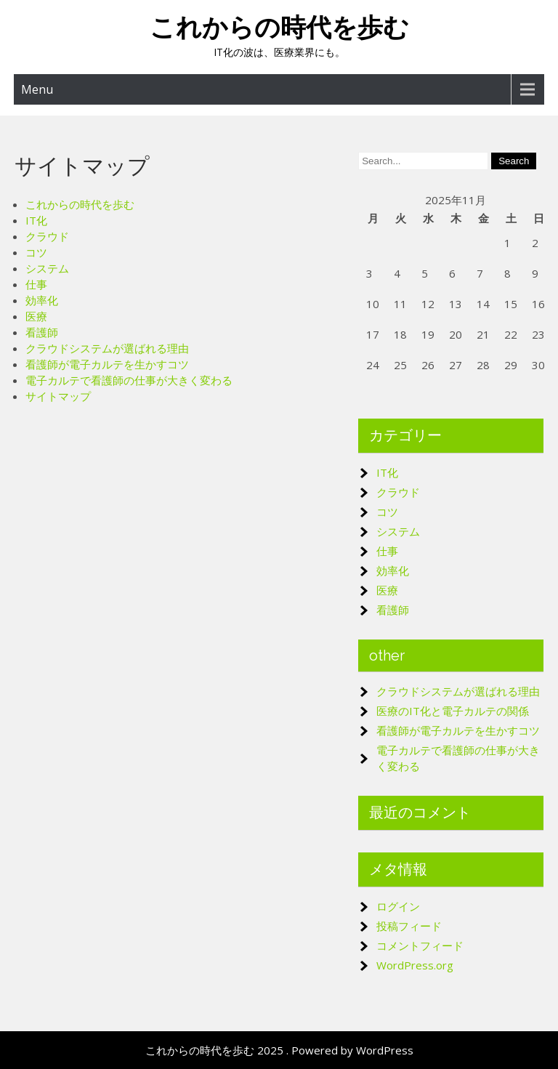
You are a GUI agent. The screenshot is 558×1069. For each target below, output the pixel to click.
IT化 (36, 220)
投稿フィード (409, 926)
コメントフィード (420, 945)
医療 (36, 316)
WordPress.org (414, 965)
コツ (36, 252)
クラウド (47, 236)
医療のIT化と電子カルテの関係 (452, 710)
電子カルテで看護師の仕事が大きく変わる (128, 380)
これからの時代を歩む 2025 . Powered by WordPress (279, 1050)
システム (47, 268)
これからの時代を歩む (279, 27)
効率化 (41, 300)
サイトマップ (58, 396)
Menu (37, 89)
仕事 (36, 284)
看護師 (41, 332)
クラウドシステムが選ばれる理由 (107, 348)
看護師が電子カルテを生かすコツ (107, 364)
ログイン (398, 906)
